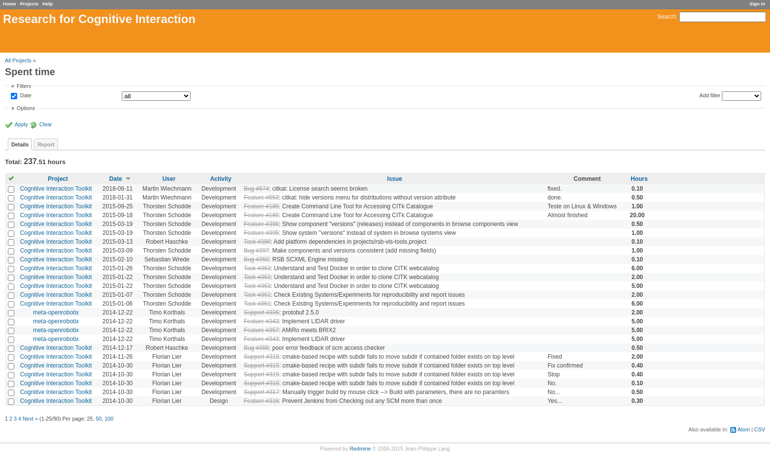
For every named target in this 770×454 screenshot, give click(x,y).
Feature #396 (261, 224)
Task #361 (257, 294)
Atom (744, 429)
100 (109, 419)
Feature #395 (261, 232)
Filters (24, 86)
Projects (29, 3)
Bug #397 (256, 250)
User (169, 178)
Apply (21, 124)
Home (9, 3)
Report (46, 144)
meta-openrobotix (56, 312)
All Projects (18, 60)
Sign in (757, 3)
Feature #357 (261, 330)
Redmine (360, 449)
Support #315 (261, 356)
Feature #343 (261, 321)
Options (26, 108)
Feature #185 (261, 206)
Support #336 (261, 312)
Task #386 (257, 241)
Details (19, 144)
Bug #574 (256, 188)
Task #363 (257, 268)
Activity (220, 178)
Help (48, 3)
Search (666, 16)
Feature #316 (261, 400)
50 (99, 419)
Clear (45, 124)
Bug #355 (256, 347)
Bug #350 (256, 259)
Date (25, 96)
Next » (30, 419)
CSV (759, 429)
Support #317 (261, 392)
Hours (639, 178)
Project (58, 178)
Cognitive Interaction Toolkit (56, 188)
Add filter (709, 95)
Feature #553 (261, 197)
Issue (394, 178)
